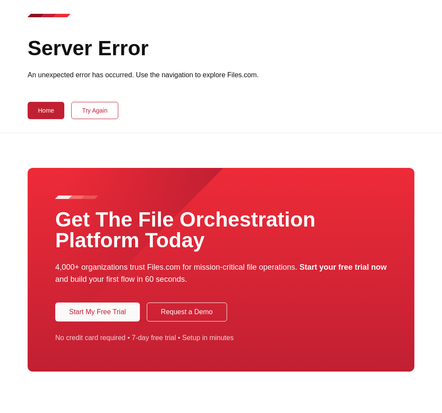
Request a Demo (187, 311)
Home (46, 110)
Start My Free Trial (97, 311)
